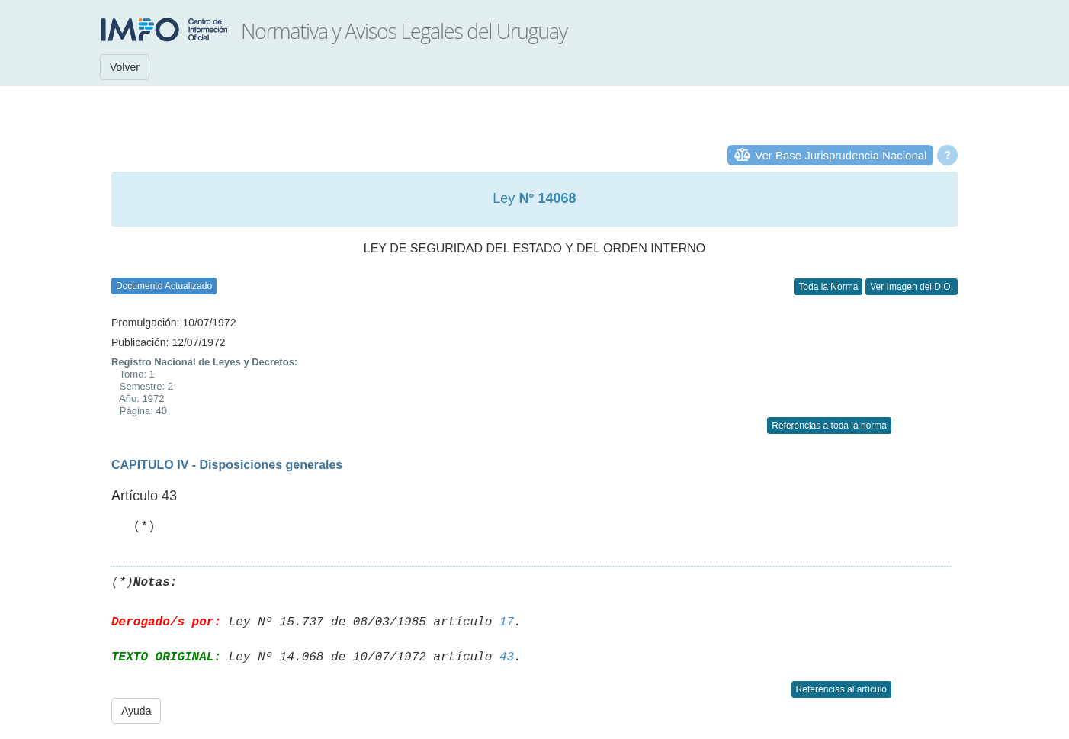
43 (506, 657)
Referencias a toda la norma (829, 425)
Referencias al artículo (841, 689)
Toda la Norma (828, 286)
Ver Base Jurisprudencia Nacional (840, 155)
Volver (125, 67)
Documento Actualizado (164, 286)
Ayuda (136, 711)
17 (506, 622)
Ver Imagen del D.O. (911, 286)
